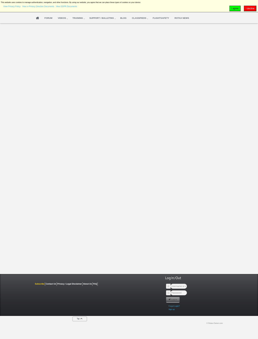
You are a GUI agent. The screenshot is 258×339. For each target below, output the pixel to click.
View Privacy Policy (12, 6)
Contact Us (51, 284)
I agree (235, 8)
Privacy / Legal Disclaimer (69, 284)
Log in (173, 299)
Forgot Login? (174, 306)
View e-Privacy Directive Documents (38, 6)
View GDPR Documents (66, 6)
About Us (87, 284)
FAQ (95, 284)
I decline (250, 8)
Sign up (171, 309)
